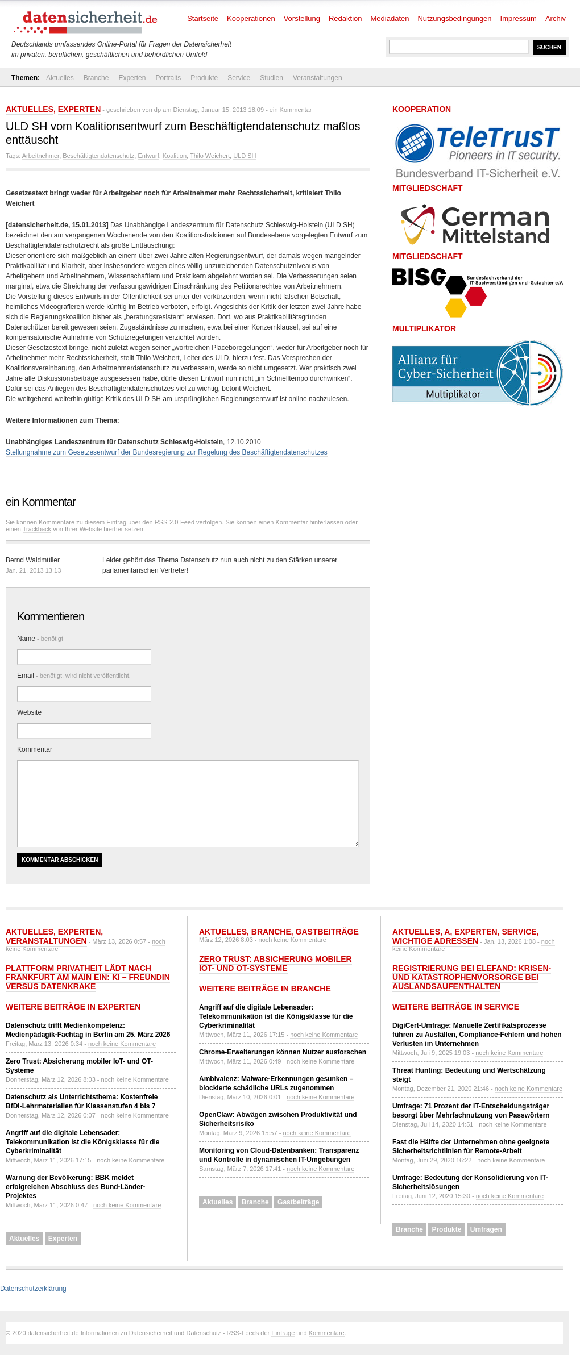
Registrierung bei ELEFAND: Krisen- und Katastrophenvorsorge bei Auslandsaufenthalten (471, 977)
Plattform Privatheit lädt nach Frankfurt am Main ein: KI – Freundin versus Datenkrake (88, 977)
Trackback (37, 529)
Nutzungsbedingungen (454, 18)
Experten (132, 78)
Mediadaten (390, 18)
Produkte (204, 78)
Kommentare (327, 1332)
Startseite (202, 18)
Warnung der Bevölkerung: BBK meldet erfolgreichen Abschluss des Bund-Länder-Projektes (76, 1187)
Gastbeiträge (327, 931)
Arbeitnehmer (40, 155)
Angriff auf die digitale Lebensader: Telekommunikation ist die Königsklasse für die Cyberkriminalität (83, 1142)
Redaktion (345, 18)
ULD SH (244, 155)
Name (40, 639)
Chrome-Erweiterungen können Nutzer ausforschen (282, 1052)
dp (157, 109)
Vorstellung (302, 18)
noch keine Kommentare (122, 1043)
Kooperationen (251, 18)
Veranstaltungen (317, 78)
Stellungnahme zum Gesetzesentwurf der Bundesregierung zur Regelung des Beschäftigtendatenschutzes (167, 452)
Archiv (555, 18)
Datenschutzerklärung (33, 1289)
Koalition (175, 155)
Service (238, 78)
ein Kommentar (291, 109)
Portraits (168, 78)
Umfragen (486, 1229)
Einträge (283, 1332)
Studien (271, 78)
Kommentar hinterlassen (309, 522)
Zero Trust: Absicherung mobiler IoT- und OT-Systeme (275, 963)
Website (29, 712)
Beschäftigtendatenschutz (98, 155)
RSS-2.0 (167, 522)
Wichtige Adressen (435, 940)
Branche (96, 78)
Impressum (518, 18)
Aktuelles (60, 78)
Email (74, 675)
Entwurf (148, 155)
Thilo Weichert (210, 155)
